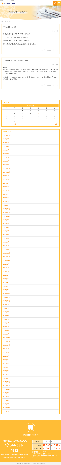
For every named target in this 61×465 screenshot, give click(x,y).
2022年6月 (6, 271)
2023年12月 (6, 209)
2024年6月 (6, 187)
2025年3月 (6, 157)
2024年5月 (6, 190)
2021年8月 (6, 308)
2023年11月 (6, 212)
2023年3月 (6, 242)
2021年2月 (6, 330)
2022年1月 (6, 290)
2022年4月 (6, 279)
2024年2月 (6, 201)
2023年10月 (6, 216)
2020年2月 (6, 374)
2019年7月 (6, 396)
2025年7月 (6, 146)
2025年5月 (6, 150)
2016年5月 (6, 411)
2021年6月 (6, 315)
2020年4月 (6, 367)
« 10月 (14, 124)
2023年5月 (6, 234)
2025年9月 (6, 139)
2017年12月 (6, 407)
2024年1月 (6, 205)
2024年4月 (6, 194)
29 (22, 121)
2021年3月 (6, 326)
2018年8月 (6, 404)
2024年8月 (6, 179)
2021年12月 (6, 293)
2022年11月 (6, 256)
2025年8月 (6, 142)
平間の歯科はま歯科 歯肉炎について (15, 60)
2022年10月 (6, 260)
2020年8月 (6, 352)
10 (38, 113)
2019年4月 (6, 400)
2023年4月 (6, 238)
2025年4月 (6, 153)
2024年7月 (6, 183)
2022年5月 (6, 275)
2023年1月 (6, 249)
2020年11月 (6, 341)
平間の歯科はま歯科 (10, 27)
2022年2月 (6, 286)
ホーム (2, 21)
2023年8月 (6, 223)
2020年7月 (6, 356)
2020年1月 (6, 378)
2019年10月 (6, 389)
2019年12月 (6, 382)
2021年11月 (6, 297)
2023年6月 (6, 231)
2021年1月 (6, 334)
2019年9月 (6, 393)
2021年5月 (6, 319)
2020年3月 (6, 371)
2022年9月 (6, 264)
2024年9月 (6, 175)
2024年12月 (6, 168)
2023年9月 (6, 220)
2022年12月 (6, 253)
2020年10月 (6, 345)
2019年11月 (6, 385)
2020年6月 (6, 360)
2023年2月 (6, 245)
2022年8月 (6, 267)
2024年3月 (6, 198)
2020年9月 (6, 348)
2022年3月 (6, 282)
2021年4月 (6, 323)
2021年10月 (6, 301)
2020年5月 (6, 363)
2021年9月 (6, 304)
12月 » (57, 124)
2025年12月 (6, 135)
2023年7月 (6, 227)
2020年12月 (6, 337)
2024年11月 (6, 172)
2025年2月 (6, 161)
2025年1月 (6, 164)
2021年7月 (6, 312)
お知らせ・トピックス (52, 50)
